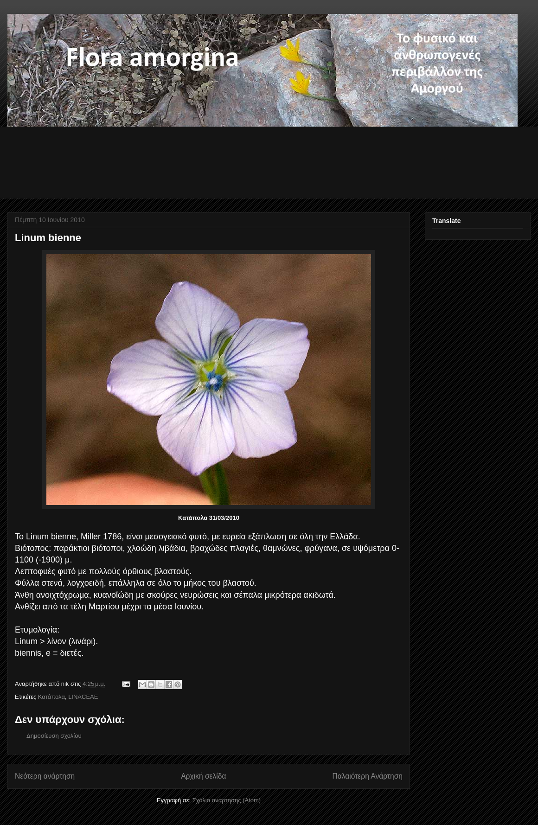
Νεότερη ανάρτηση (45, 776)
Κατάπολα (51, 696)
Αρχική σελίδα (203, 776)
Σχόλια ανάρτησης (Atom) (226, 800)
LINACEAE (83, 696)
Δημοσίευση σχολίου (54, 735)
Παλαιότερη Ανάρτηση (367, 776)
